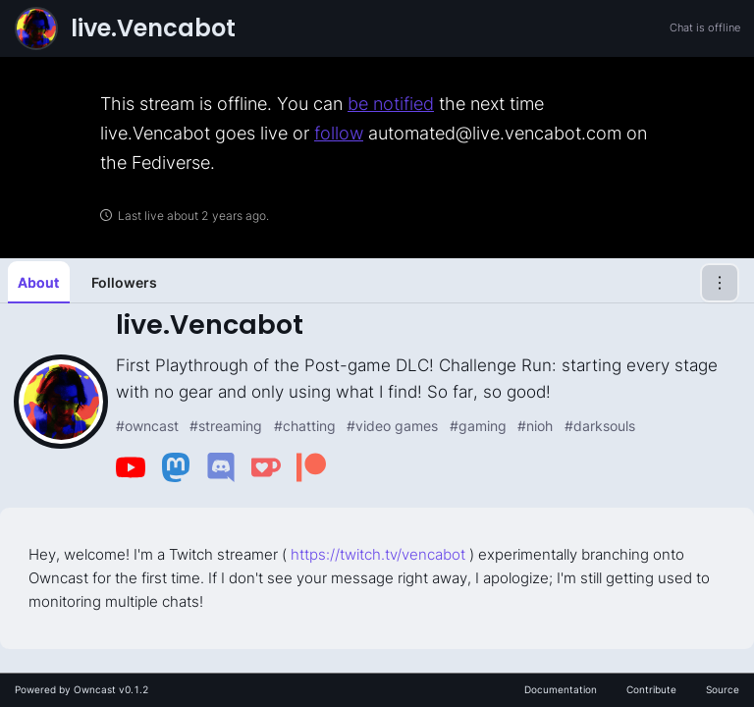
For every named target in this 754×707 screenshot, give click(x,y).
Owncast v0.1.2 (111, 689)
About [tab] (38, 282)
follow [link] (338, 133)
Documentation (560, 689)
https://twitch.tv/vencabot (378, 554)
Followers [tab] (124, 282)
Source (722, 689)
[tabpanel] (377, 476)
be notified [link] (391, 103)
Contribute (651, 689)
